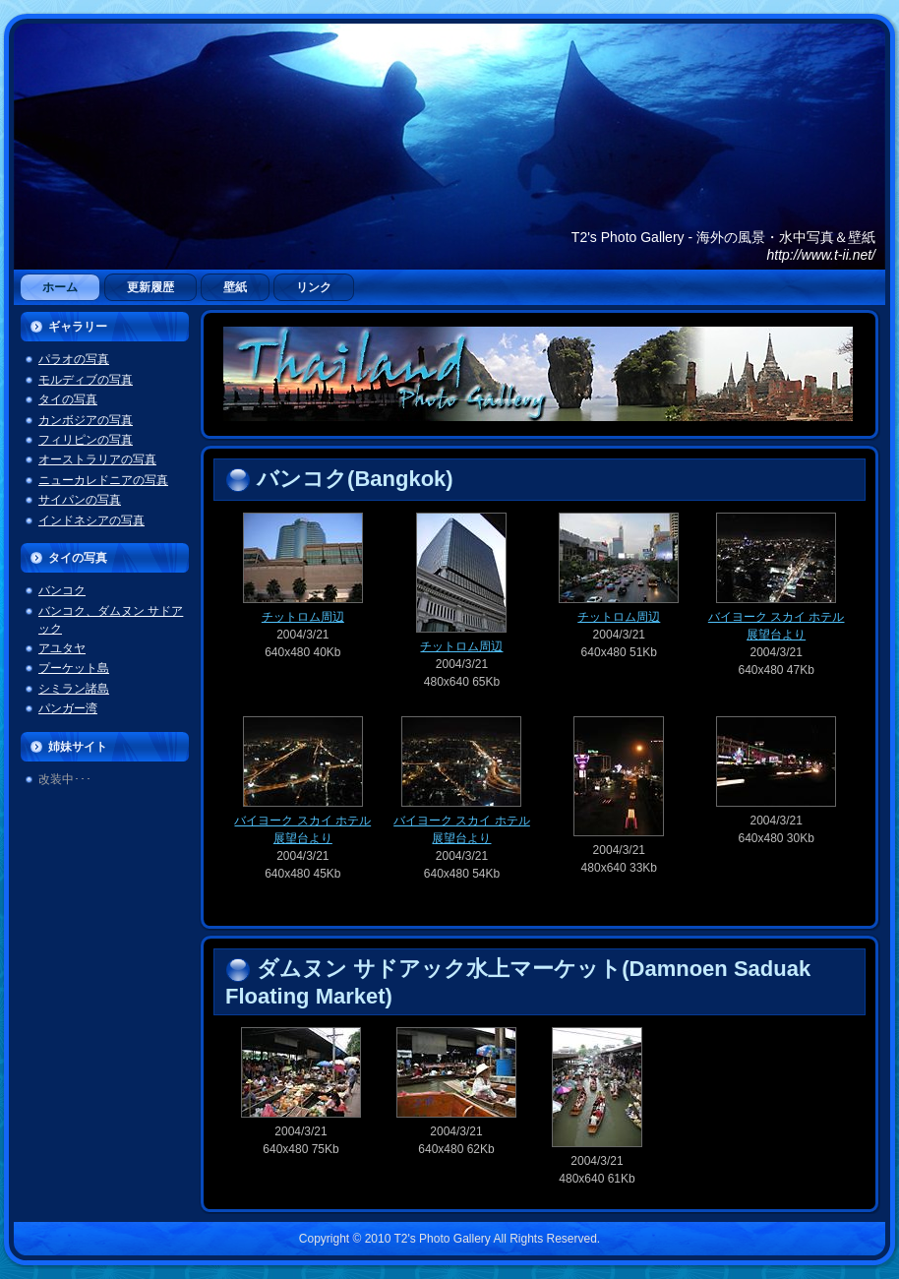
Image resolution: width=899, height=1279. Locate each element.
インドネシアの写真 (91, 520)
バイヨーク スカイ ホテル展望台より (776, 619)
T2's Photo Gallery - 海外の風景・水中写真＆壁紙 (723, 237)
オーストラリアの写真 (97, 459)
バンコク (62, 590)
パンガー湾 (67, 708)
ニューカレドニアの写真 (103, 480)
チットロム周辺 (303, 610)
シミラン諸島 (73, 689)
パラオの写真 (73, 359)
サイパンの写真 (79, 500)
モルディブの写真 (85, 380)
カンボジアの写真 (85, 420)
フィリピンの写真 (85, 440)
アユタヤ (62, 648)
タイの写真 (67, 399)
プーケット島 (73, 668)
